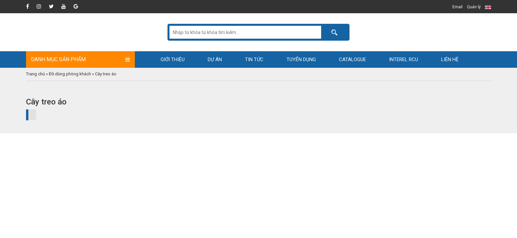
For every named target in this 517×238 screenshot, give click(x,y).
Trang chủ (35, 73)
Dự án (215, 59)
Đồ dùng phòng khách (70, 73)
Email (457, 7)
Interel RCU (403, 59)
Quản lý (474, 7)
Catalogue (352, 59)
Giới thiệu (173, 59)
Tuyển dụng (301, 59)
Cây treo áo (105, 73)
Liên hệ (450, 59)
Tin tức (254, 59)
